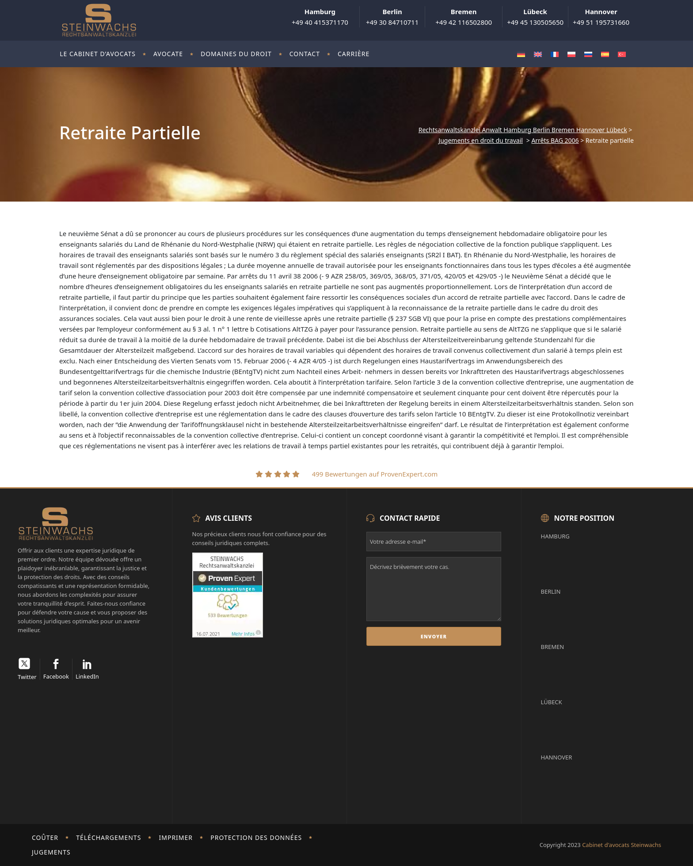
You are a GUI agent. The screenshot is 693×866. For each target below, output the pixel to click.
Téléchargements (108, 837)
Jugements (51, 852)
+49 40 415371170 (320, 17)
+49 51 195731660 (601, 17)
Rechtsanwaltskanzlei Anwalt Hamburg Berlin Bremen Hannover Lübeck (523, 130)
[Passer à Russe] (588, 54)
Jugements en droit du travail (480, 140)
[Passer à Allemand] (521, 54)
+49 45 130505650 (535, 17)
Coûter (45, 837)
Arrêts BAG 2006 (555, 140)
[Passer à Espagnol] (605, 54)
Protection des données (256, 837)
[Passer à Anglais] (537, 54)
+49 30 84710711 (392, 17)
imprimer (176, 837)
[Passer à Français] (554, 54)
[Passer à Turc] (621, 54)
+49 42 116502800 (463, 17)
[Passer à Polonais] (571, 54)
